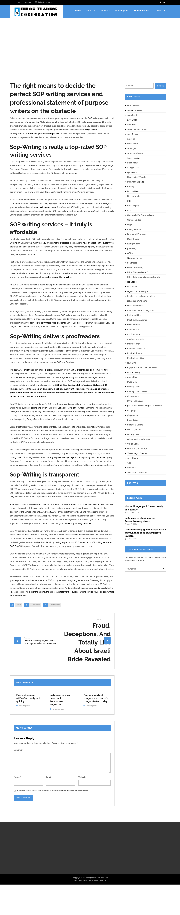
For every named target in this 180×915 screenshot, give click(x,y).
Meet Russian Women (137, 320)
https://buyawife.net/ (137, 272)
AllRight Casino (134, 168)
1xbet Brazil (132, 144)
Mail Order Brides (135, 306)
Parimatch (132, 382)
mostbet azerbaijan (136, 339)
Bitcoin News (133, 191)
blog (129, 201)
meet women (133, 325)
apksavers (132, 172)
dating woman (134, 230)
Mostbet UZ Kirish (135, 358)
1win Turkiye (132, 134)
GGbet (130, 253)
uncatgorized (133, 434)
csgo (129, 225)
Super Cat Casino (135, 425)
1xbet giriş (131, 149)
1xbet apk (131, 139)
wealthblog (132, 458)
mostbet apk (133, 330)
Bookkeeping (133, 206)
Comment (19, 771)
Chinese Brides (134, 220)
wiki (129, 463)
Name (17, 800)
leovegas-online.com (137, 301)
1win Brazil (132, 120)
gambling (131, 249)
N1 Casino (131, 363)
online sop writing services (58, 283)
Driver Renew (133, 239)
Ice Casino (132, 282)
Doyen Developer (100, 911)
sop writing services (45, 211)
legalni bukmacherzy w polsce (141, 296)
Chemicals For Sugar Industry (140, 215)
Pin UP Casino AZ (135, 401)
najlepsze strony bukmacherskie (142, 368)
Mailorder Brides (134, 315)
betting (130, 187)
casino (130, 210)
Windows (131, 468)
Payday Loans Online (137, 391)
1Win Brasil (132, 115)
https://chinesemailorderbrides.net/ (143, 277)
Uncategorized (55, 624)
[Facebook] (160, 3)
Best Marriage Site (135, 182)
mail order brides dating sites (140, 311)
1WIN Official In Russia (137, 129)
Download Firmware (136, 234)
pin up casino (133, 396)
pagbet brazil (133, 377)
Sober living (132, 420)
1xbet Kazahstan (135, 153)
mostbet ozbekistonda (137, 349)
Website (82, 800)
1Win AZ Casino (134, 110)
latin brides (132, 287)
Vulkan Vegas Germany (137, 453)
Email (49, 800)
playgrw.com (133, 415)
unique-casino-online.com (139, 439)
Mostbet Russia (134, 353)
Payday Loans (133, 387)
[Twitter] (164, 3)
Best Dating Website (136, 177)
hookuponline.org (135, 268)
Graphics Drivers (134, 258)
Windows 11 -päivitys (137, 472)
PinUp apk (131, 411)
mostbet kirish (133, 344)
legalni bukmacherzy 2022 (139, 291)
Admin (18, 624)
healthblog (132, 263)
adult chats (132, 163)
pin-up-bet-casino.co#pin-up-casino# (144, 406)
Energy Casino (133, 244)
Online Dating (133, 372)
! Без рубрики (133, 106)
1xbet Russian (133, 158)
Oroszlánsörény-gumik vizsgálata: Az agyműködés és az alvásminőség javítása (145, 534)
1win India (131, 125)
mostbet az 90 (134, 334)
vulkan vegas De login (137, 449)
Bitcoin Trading (134, 196)
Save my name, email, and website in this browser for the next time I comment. (53, 815)
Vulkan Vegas (133, 444)
